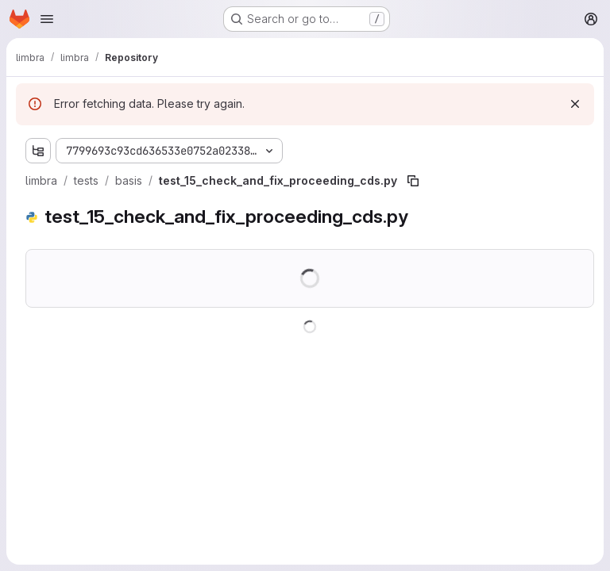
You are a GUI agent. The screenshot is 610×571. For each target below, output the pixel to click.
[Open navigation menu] (47, 19)
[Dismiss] (575, 103)
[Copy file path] (413, 181)
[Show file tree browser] (38, 150)
